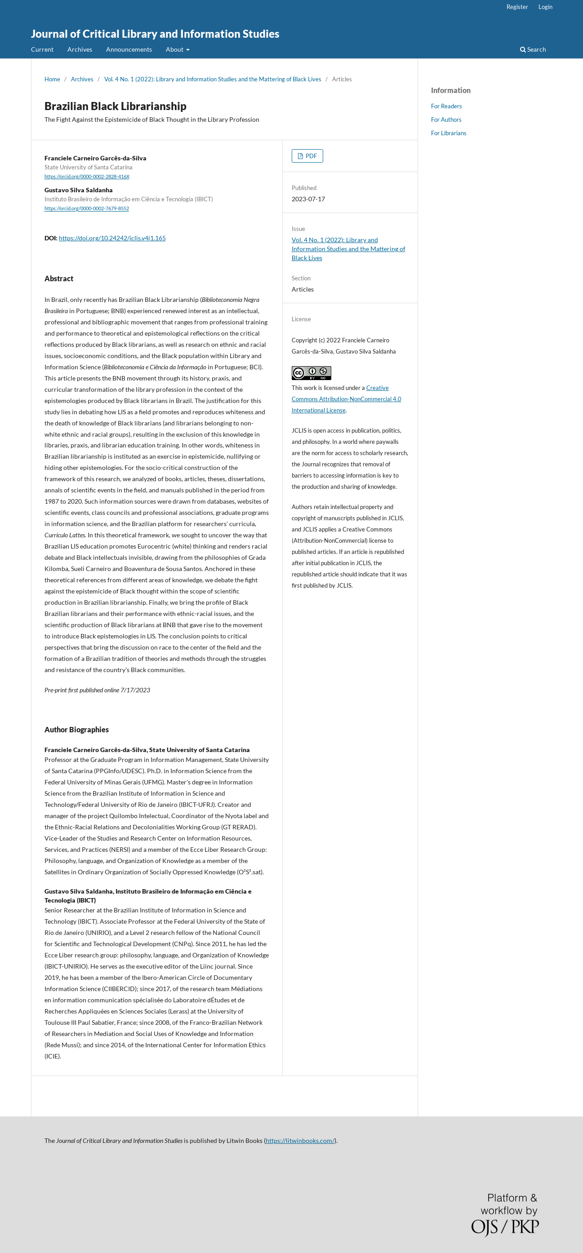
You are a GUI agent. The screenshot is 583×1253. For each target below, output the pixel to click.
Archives (79, 49)
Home (52, 79)
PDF (310, 155)
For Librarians (449, 133)
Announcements (129, 49)
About (175, 49)
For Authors (446, 119)
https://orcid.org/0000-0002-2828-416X (87, 176)
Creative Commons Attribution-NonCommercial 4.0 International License (346, 399)
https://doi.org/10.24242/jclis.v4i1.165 (112, 238)
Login (545, 6)
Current (42, 49)
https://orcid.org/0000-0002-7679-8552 (87, 209)
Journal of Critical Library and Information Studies (155, 33)
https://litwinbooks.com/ (300, 1140)
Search (533, 49)
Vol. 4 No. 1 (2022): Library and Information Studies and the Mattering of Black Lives (212, 79)
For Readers (446, 106)
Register (517, 6)
